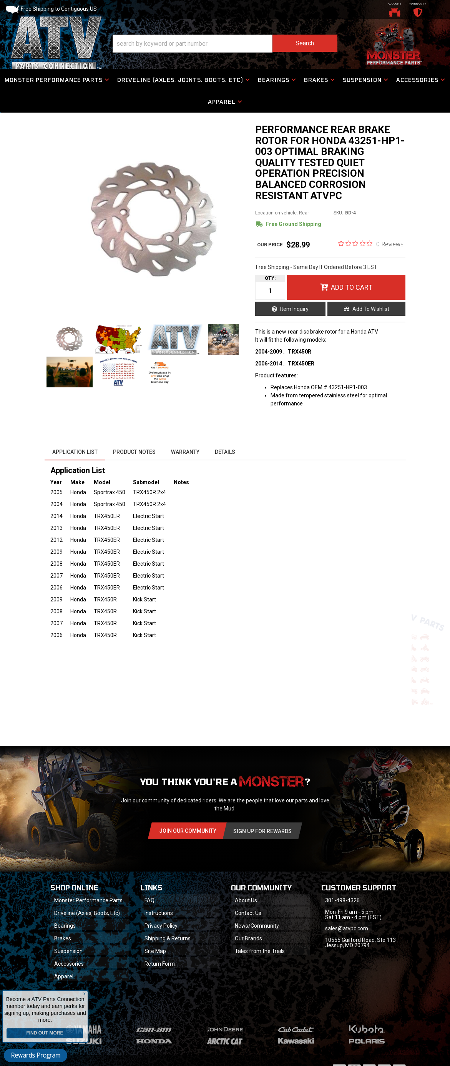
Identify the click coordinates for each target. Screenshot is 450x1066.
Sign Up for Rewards (262, 831)
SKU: (338, 213)
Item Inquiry (294, 309)
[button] (225, 44)
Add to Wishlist (370, 309)
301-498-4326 (342, 900)
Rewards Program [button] (35, 1055)
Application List (75, 452)
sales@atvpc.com (346, 928)
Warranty (185, 452)
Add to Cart (351, 287)
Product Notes (134, 452)
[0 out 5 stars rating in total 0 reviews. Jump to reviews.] (371, 243)
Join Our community (187, 831)
